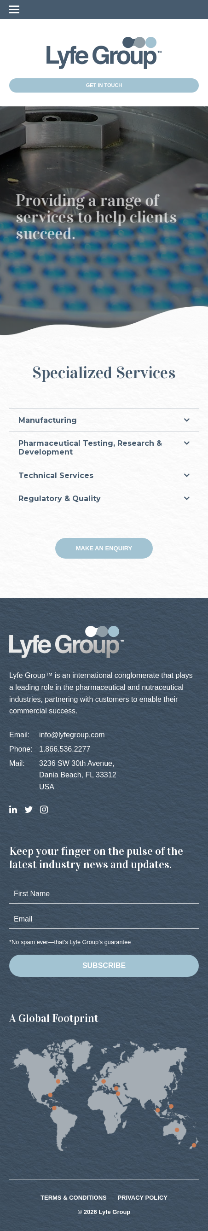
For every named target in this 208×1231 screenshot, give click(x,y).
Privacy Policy (142, 1197)
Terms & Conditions (73, 1197)
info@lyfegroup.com (72, 735)
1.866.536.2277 (64, 749)
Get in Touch (104, 85)
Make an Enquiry (104, 548)
